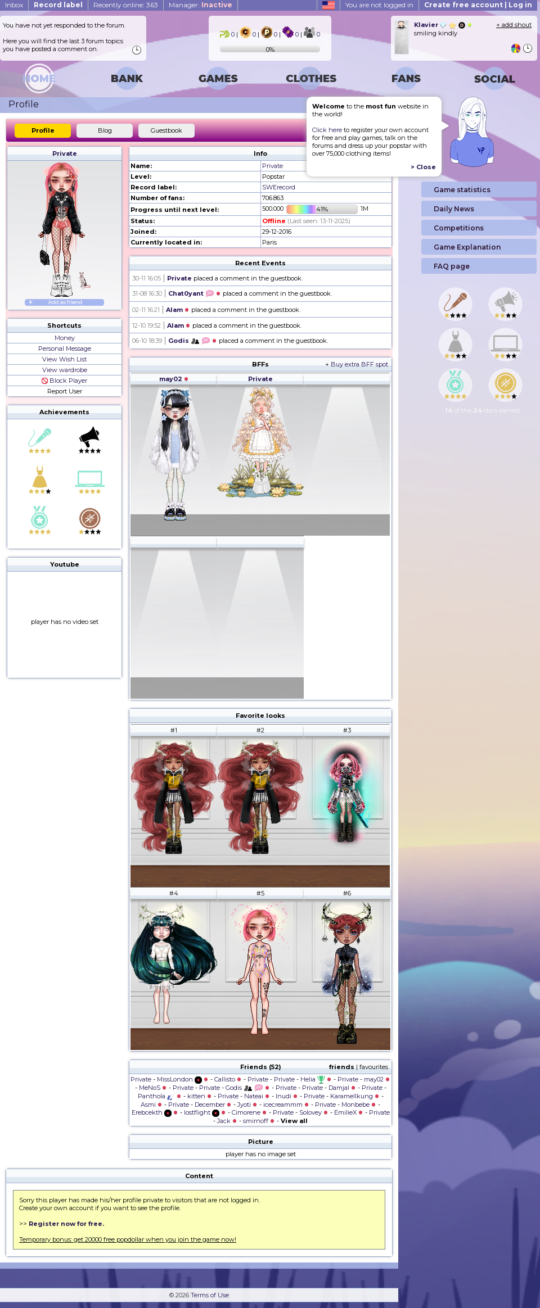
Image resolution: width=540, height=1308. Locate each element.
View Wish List (64, 359)
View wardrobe (64, 370)
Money (65, 338)
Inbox (14, 5)
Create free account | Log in (478, 5)
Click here (327, 130)
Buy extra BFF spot (359, 364)
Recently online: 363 (125, 5)
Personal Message (64, 348)
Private (64, 153)
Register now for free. (66, 1224)
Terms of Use (210, 1295)
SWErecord (278, 187)
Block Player (64, 380)
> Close (423, 167)
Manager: (200, 5)
